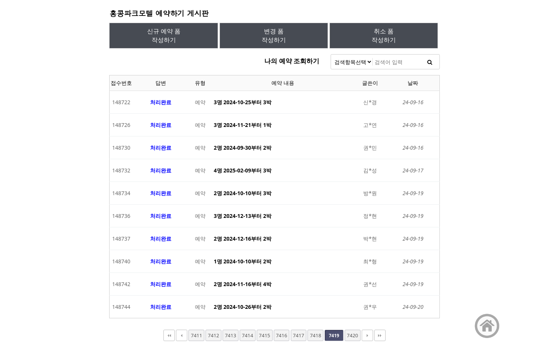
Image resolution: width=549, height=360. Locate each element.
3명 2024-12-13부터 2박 (242, 215)
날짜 (413, 82)
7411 (196, 335)
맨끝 (380, 335)
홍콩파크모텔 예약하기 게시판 (159, 13)
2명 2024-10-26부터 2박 (242, 306)
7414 (247, 335)
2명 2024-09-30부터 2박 (242, 147)
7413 (230, 335)
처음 (169, 335)
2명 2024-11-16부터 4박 (242, 284)
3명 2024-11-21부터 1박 (242, 124)
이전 (181, 335)
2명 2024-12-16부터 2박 (242, 238)
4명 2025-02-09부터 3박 (242, 170)
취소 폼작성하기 (384, 35)
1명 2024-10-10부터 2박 (242, 261)
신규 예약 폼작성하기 (163, 35)
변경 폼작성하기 (274, 35)
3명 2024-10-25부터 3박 (242, 102)
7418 (315, 335)
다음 (367, 335)
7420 (352, 335)
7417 (298, 335)
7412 (213, 335)
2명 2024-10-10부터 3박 (242, 193)
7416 (281, 335)
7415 (264, 335)
